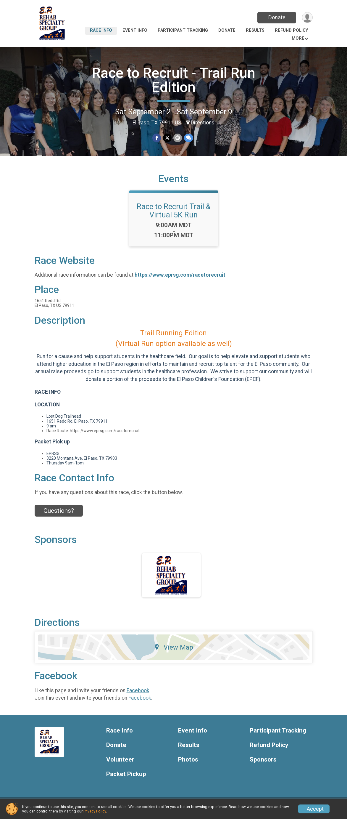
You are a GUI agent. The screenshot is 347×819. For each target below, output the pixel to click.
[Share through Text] (188, 138)
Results (255, 30)
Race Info (101, 30)
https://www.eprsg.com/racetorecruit (180, 279)
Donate (276, 17)
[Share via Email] (177, 138)
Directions (202, 123)
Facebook (138, 694)
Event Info (134, 30)
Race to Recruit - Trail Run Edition (173, 80)
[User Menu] (307, 17)
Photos (188, 763)
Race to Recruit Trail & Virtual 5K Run (173, 214)
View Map (173, 651)
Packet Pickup (126, 777)
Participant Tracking (183, 30)
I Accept (314, 809)
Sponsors (263, 763)
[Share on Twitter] (167, 138)
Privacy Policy (94, 811)
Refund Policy (291, 30)
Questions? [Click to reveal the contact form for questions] (58, 514)
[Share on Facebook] (157, 138)
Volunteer (120, 763)
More (298, 38)
